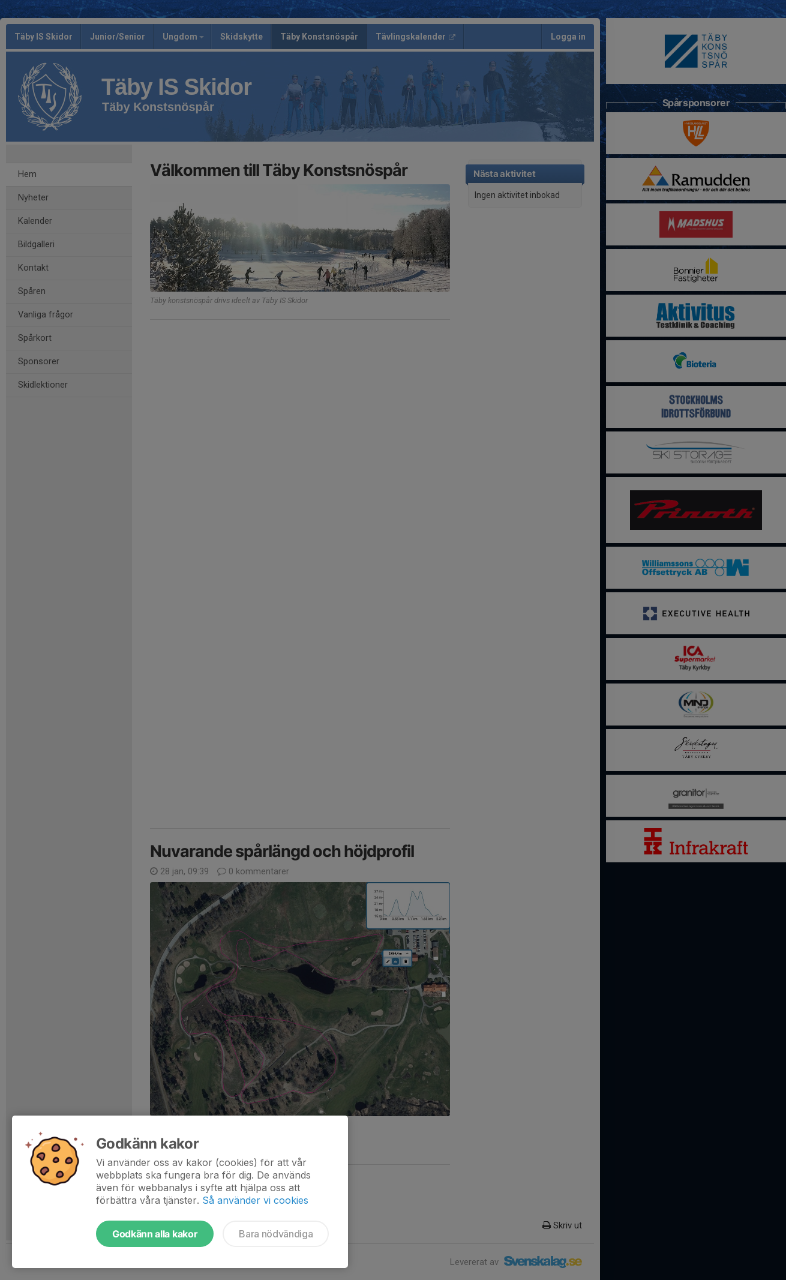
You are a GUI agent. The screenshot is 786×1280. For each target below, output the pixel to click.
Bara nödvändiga (276, 1234)
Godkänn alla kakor (154, 1234)
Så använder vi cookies (255, 1200)
